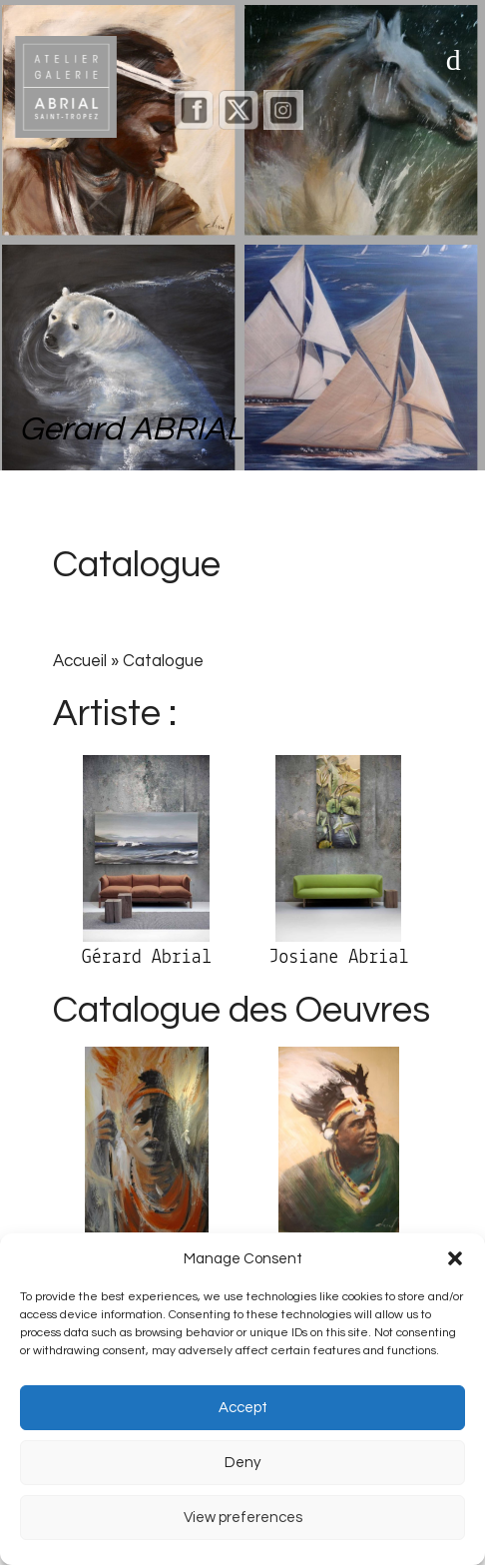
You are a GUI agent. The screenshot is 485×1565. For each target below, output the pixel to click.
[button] (455, 1258)
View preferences (243, 1517)
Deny (242, 1462)
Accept (243, 1407)
